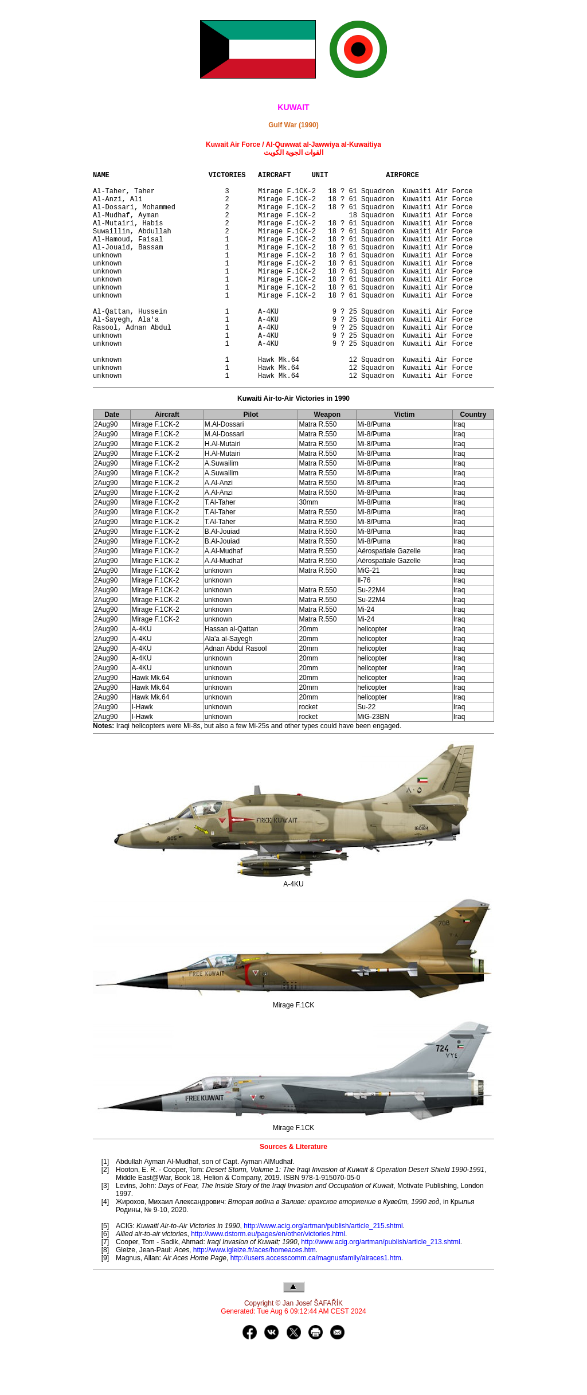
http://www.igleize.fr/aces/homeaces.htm (254, 1296)
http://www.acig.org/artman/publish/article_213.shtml (380, 1288)
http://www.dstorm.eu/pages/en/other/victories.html (268, 1280)
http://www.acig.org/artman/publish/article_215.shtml (323, 1272)
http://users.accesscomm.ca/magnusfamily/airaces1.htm (315, 1304)
